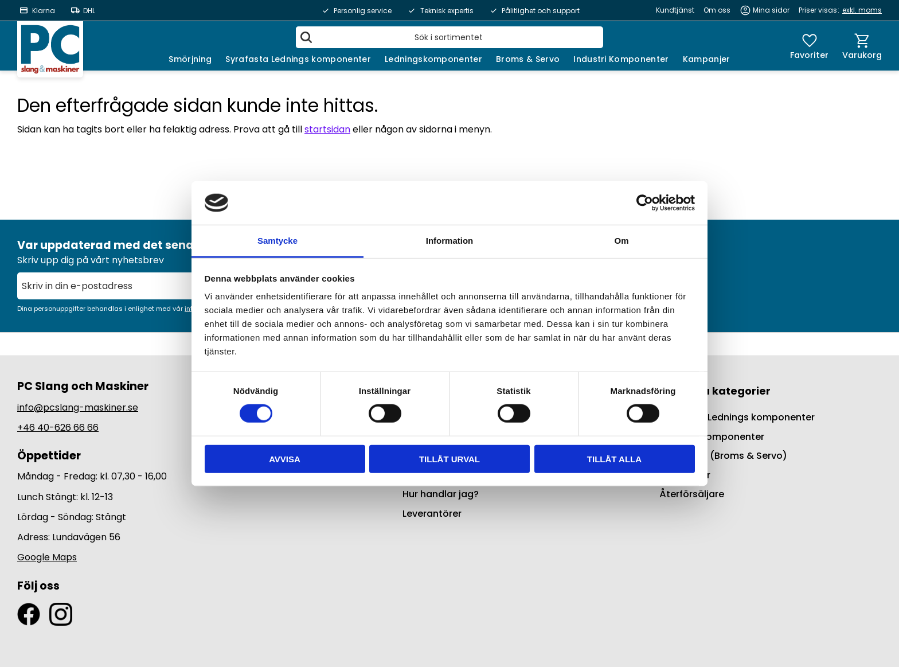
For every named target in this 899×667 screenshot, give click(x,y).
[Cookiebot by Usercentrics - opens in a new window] (645, 203)
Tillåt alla (614, 458)
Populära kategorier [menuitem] (715, 391)
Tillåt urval (449, 458)
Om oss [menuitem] (716, 10)
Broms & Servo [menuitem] (528, 59)
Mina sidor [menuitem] (771, 10)
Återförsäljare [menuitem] (691, 494)
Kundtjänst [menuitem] (675, 10)
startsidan (327, 129)
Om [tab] (621, 240)
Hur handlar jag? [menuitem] (440, 494)
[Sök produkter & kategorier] (449, 37)
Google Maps (47, 557)
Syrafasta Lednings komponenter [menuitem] (298, 59)
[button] (809, 46)
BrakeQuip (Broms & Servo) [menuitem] (723, 455)
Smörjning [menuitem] (190, 59)
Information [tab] (450, 240)
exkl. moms (862, 10)
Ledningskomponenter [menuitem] (433, 59)
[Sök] (306, 37)
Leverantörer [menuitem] (432, 513)
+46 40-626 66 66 (58, 427)
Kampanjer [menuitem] (706, 59)
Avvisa (284, 458)
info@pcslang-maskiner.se (77, 407)
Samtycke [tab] (277, 240)
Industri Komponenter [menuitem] (621, 59)
